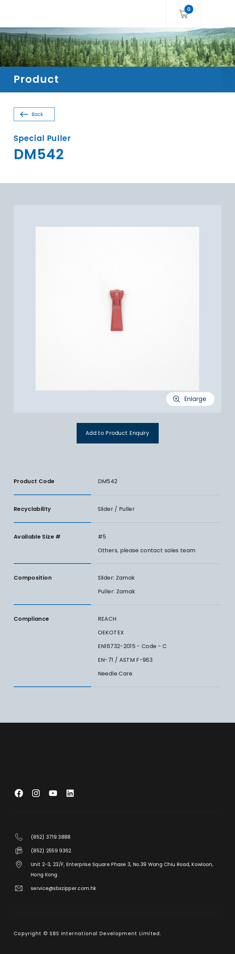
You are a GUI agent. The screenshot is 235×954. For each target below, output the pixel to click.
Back (37, 114)
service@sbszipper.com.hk (63, 888)
